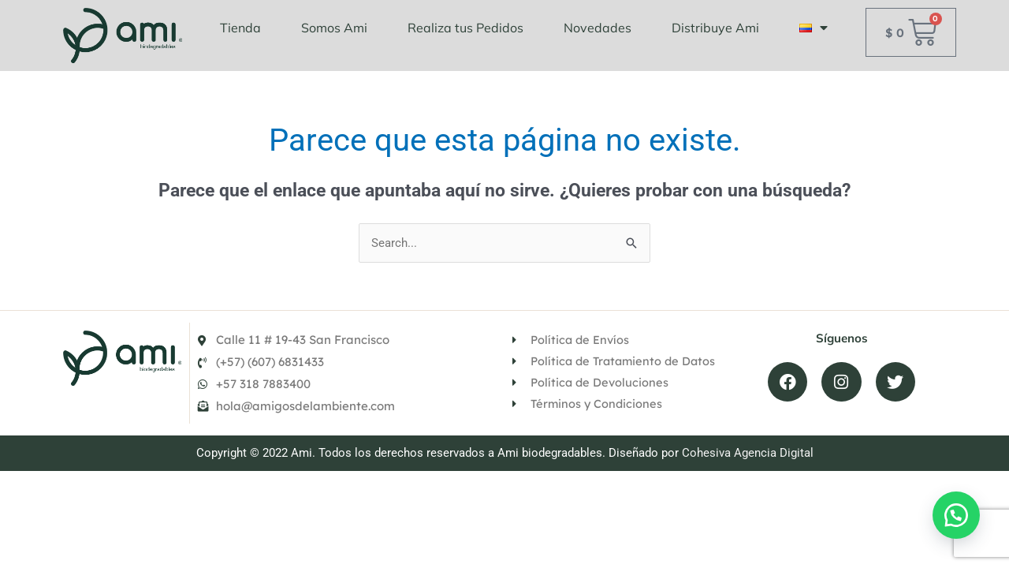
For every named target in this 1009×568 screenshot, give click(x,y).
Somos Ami (334, 28)
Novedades (597, 28)
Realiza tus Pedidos (465, 28)
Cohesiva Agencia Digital (748, 473)
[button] (953, 512)
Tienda (240, 28)
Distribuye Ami (715, 28)
